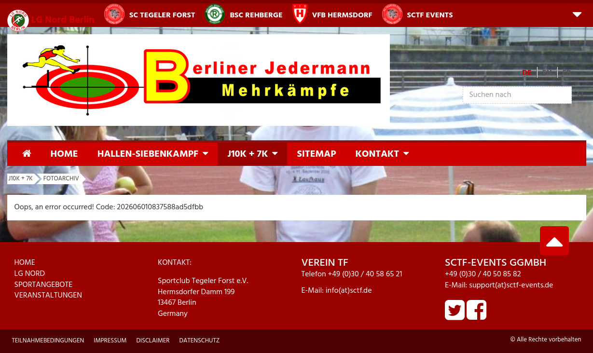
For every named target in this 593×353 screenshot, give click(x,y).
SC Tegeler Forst (149, 14)
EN (547, 73)
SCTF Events (417, 14)
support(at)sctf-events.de (511, 285)
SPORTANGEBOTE (43, 285)
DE (527, 73)
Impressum (110, 341)
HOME (24, 263)
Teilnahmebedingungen (48, 341)
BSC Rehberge (243, 14)
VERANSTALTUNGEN (48, 295)
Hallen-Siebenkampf (147, 154)
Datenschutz (199, 341)
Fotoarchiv (61, 179)
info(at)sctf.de (349, 291)
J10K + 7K (247, 154)
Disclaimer (152, 341)
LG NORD (29, 274)
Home (64, 154)
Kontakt (377, 154)
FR (567, 73)
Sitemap (316, 154)
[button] (577, 14)
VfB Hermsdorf (332, 14)
